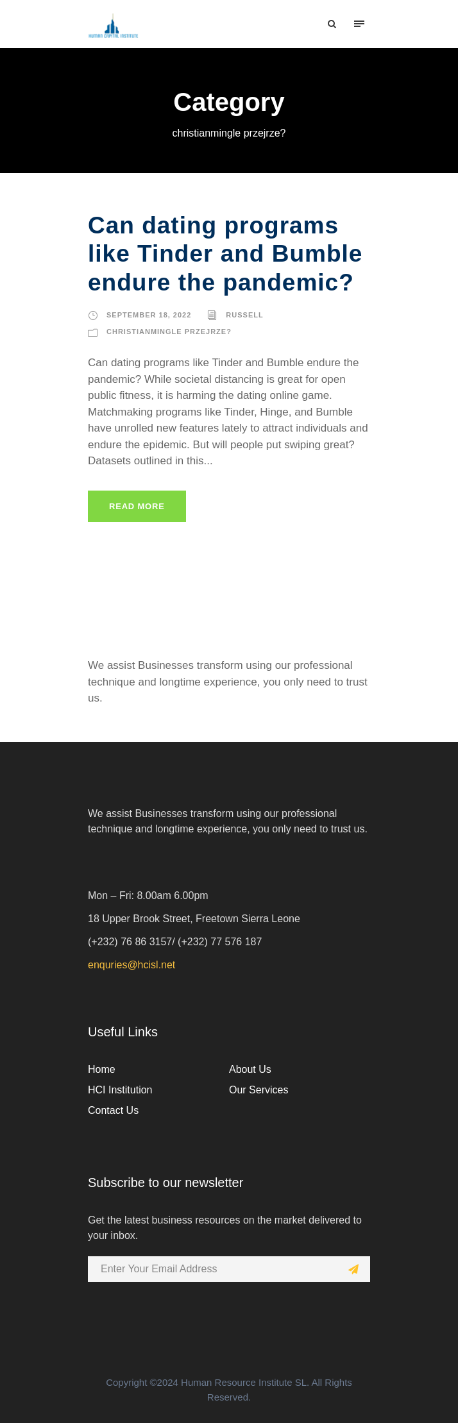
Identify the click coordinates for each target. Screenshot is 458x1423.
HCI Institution (120, 1089)
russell (244, 315)
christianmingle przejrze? (169, 331)
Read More (137, 506)
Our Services (258, 1089)
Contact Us (113, 1110)
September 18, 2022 (148, 315)
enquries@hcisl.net (131, 964)
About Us (250, 1069)
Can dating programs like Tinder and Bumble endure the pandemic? (225, 254)
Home (101, 1069)
